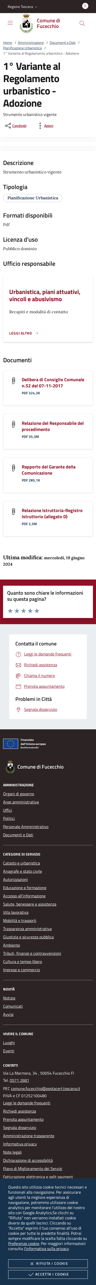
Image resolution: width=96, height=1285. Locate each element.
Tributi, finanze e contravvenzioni (32, 953)
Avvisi (8, 1014)
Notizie (9, 998)
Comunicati (13, 1006)
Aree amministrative (21, 802)
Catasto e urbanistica (21, 863)
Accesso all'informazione (24, 896)
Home (7, 42)
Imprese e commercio (21, 970)
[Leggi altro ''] (24, 333)
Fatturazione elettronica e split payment (38, 1177)
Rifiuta (48, 1264)
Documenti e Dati (63, 42)
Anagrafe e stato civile (22, 871)
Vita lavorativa (15, 912)
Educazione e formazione (24, 888)
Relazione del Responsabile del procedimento (53, 426)
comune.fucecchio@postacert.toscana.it (45, 1088)
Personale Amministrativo (25, 826)
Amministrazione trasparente (28, 1136)
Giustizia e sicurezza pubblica (28, 937)
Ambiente (11, 945)
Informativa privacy (20, 1144)
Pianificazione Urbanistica (22, 48)
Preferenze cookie (23, 1243)
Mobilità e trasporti (19, 920)
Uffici (7, 810)
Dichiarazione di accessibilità (28, 1160)
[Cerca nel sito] (82, 23)
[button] (23, 7)
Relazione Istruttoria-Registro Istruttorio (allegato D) (52, 513)
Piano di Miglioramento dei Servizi (32, 1168)
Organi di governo (18, 794)
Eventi (8, 1051)
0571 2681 (19, 1080)
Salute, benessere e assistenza (29, 904)
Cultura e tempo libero (22, 961)
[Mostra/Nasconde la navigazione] (10, 23)
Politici (9, 818)
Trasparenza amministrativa (27, 929)
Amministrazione (31, 42)
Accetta (48, 1274)
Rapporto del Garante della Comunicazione (49, 469)
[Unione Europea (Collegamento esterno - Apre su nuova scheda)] (48, 745)
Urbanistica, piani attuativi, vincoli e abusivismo (44, 295)
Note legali (12, 1152)
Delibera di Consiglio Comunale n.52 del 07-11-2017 (53, 382)
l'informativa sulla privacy (46, 1248)
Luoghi (9, 1042)
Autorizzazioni (15, 879)
